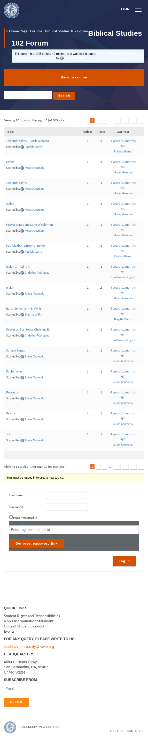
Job (8, 435)
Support (116, 731)
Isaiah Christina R (18, 267)
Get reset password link (36, 544)
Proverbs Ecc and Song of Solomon (29, 225)
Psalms (10, 414)
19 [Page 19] (117, 121)
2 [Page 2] (98, 121)
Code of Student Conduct (24, 626)
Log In (124, 561)
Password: (16, 507)
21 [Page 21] (133, 121)
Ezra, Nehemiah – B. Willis (23, 309)
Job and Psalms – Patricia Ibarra (27, 141)
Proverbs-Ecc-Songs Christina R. (28, 330)
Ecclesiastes (14, 372)
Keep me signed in (25, 518)
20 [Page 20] (125, 121)
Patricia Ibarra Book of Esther (26, 246)
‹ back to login (17, 523)
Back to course (74, 77)
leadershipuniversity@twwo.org (29, 647)
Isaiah (10, 204)
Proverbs (12, 393)
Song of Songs (15, 351)
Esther (10, 162)
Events (9, 631)
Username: (16, 495)
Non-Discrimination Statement (28, 621)
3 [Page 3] (104, 121)
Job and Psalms (16, 183)
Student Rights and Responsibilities (32, 616)
